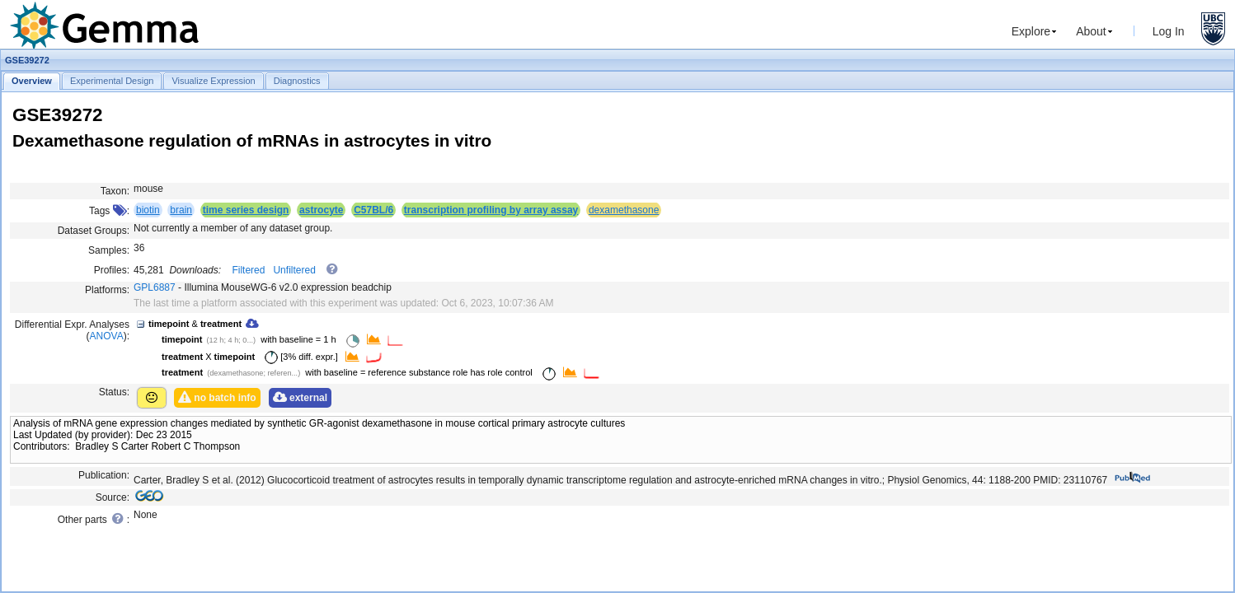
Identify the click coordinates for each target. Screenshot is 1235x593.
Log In (1169, 31)
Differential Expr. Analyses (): (72, 330)
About (1091, 31)
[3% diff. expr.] (298, 356)
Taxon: (115, 191)
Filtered (248, 270)
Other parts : (93, 518)
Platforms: (107, 290)
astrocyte (321, 210)
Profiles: (111, 270)
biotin (148, 210)
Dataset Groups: (93, 230)
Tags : (109, 211)
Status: (114, 392)
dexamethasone (624, 210)
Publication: (103, 475)
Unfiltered (294, 270)
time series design (246, 210)
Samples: (108, 250)
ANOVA (107, 336)
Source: (112, 497)
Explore (1031, 31)
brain (181, 210)
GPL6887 (155, 287)
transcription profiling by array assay (491, 210)
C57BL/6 (373, 210)
